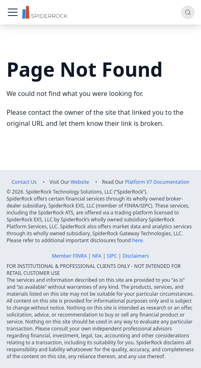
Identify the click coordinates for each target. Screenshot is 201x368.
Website (80, 181)
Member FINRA (69, 255)
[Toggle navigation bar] (13, 12)
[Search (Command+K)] (187, 12)
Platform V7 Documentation (157, 181)
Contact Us (23, 181)
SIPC (112, 255)
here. (138, 240)
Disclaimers (135, 255)
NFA (97, 255)
